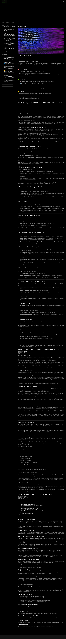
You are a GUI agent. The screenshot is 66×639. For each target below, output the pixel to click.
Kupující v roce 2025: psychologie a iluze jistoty (30, 509)
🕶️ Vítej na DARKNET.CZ (24, 56)
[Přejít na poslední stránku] (44, 632)
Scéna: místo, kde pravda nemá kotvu (28, 503)
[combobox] (7, 86)
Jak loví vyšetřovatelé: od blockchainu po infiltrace (31, 512)
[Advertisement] (33, 13)
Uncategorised (24, 57)
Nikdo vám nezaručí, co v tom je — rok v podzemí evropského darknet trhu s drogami (40, 349)
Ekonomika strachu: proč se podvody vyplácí (29, 508)
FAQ (21, 514)
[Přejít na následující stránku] (42, 632)
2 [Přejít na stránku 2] (38, 632)
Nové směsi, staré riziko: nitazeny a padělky (29, 507)
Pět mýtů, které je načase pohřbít (27, 513)
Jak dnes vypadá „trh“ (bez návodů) (28, 504)
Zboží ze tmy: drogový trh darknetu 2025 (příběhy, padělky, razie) (35, 494)
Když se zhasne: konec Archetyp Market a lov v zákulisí (31, 505)
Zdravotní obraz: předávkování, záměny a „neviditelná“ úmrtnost (34, 510)
